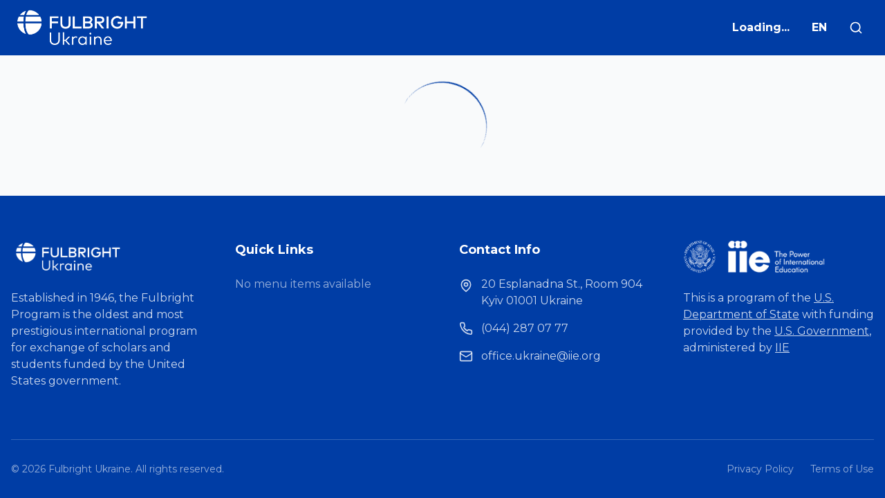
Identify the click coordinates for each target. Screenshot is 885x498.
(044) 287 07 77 (524, 328)
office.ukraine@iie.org (541, 355)
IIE (782, 347)
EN (819, 27)
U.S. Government (821, 331)
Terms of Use (842, 469)
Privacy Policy (760, 469)
